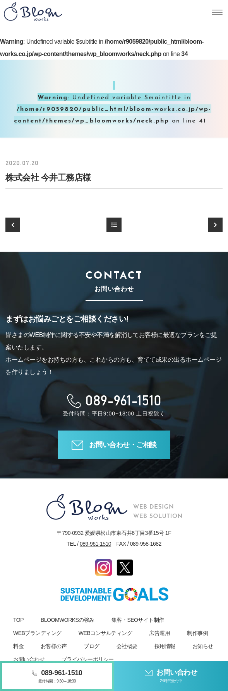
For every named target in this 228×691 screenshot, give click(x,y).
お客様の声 (54, 646)
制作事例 (197, 633)
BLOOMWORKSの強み (67, 620)
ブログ (91, 646)
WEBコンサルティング (105, 633)
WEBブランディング (37, 633)
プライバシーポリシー (88, 659)
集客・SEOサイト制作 (137, 620)
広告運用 (159, 633)
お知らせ (202, 646)
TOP (18, 620)
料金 (18, 646)
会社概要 (127, 646)
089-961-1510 (95, 544)
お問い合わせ (29, 659)
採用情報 (164, 646)
